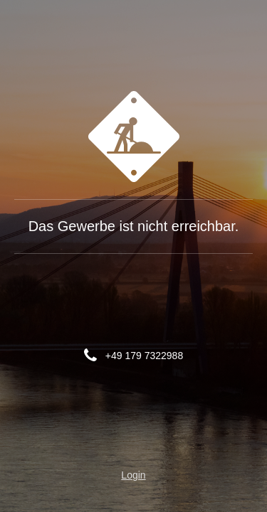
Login (133, 475)
